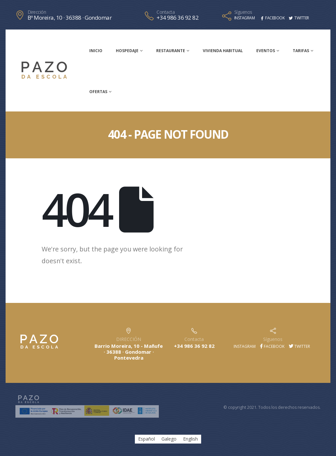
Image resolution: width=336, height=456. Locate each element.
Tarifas (301, 50)
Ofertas (98, 91)
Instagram (244, 346)
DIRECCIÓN (128, 339)
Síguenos (243, 12)
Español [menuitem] (146, 439)
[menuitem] (146, 439)
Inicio (95, 50)
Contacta (166, 12)
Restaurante (170, 50)
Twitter (299, 346)
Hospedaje (127, 50)
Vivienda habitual (223, 50)
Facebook (272, 346)
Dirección (37, 12)
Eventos (265, 50)
